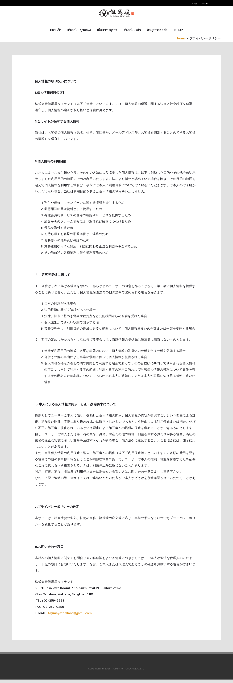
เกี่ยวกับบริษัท (132, 33)
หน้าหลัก (55, 33)
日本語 (194, 3)
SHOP (178, 33)
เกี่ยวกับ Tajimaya (79, 33)
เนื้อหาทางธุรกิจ (107, 33)
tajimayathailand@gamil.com (70, 616)
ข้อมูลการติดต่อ (157, 33)
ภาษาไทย (204, 3)
